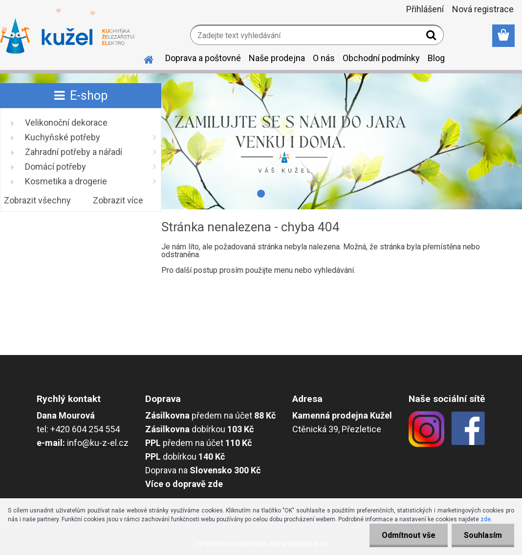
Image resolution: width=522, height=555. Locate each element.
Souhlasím (483, 535)
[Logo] (67, 36)
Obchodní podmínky (381, 58)
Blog (436, 58)
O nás (324, 58)
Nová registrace (483, 9)
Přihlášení (425, 9)
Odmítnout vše (408, 535)
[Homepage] (142, 58)
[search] (432, 37)
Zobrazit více (118, 200)
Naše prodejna (277, 58)
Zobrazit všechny (37, 200)
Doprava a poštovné (203, 58)
